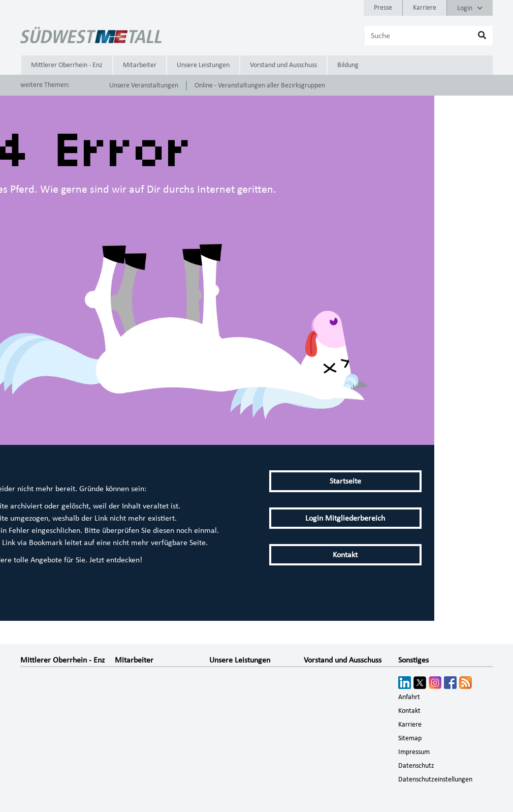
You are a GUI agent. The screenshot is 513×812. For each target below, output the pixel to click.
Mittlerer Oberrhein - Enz (67, 65)
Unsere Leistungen (203, 65)
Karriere (424, 7)
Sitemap (410, 738)
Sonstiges (413, 660)
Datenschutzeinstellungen (435, 779)
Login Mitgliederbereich (345, 518)
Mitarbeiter (139, 65)
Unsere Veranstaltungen (143, 85)
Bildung (348, 65)
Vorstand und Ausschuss (283, 65)
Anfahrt (409, 697)
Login (470, 8)
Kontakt (345, 555)
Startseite (345, 481)
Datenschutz (416, 765)
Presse (383, 7)
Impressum (414, 752)
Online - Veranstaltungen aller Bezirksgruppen (260, 85)
